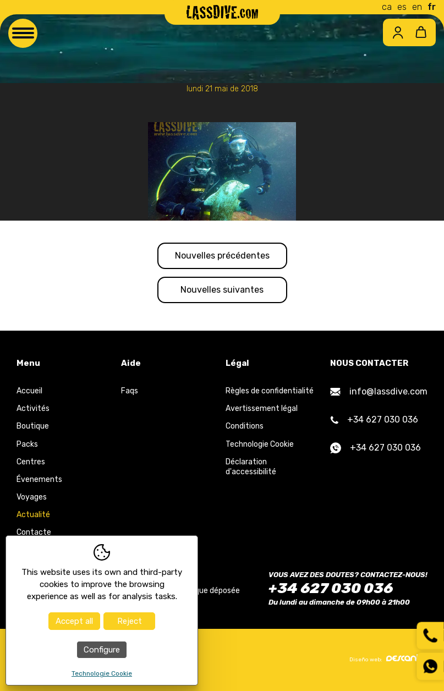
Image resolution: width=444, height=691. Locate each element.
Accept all (74, 621)
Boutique (33, 426)
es (402, 7)
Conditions (245, 426)
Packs (27, 444)
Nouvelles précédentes (222, 255)
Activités (33, 408)
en (417, 7)
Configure (102, 650)
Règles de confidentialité (270, 391)
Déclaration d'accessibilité (251, 466)
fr (431, 7)
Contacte (34, 532)
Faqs (129, 391)
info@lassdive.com (378, 391)
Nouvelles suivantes (222, 289)
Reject (129, 621)
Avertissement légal (262, 408)
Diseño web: (388, 658)
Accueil (29, 391)
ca (387, 7)
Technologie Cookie (260, 444)
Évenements (39, 479)
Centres (31, 462)
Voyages (32, 497)
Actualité (33, 514)
